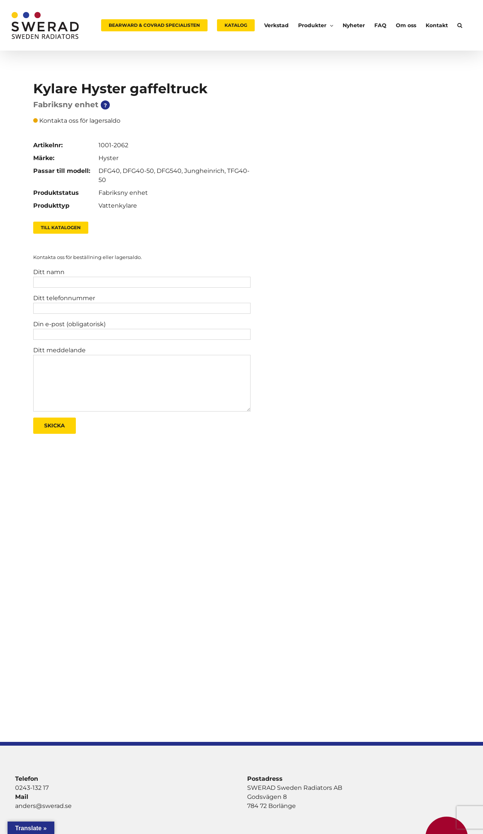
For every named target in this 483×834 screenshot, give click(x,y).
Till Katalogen (61, 227)
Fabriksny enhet (123, 192)
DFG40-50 (138, 170)
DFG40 (109, 170)
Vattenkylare (117, 205)
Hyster (108, 158)
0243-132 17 (32, 787)
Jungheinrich (204, 170)
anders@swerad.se (43, 805)
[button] (459, 25)
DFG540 (169, 170)
